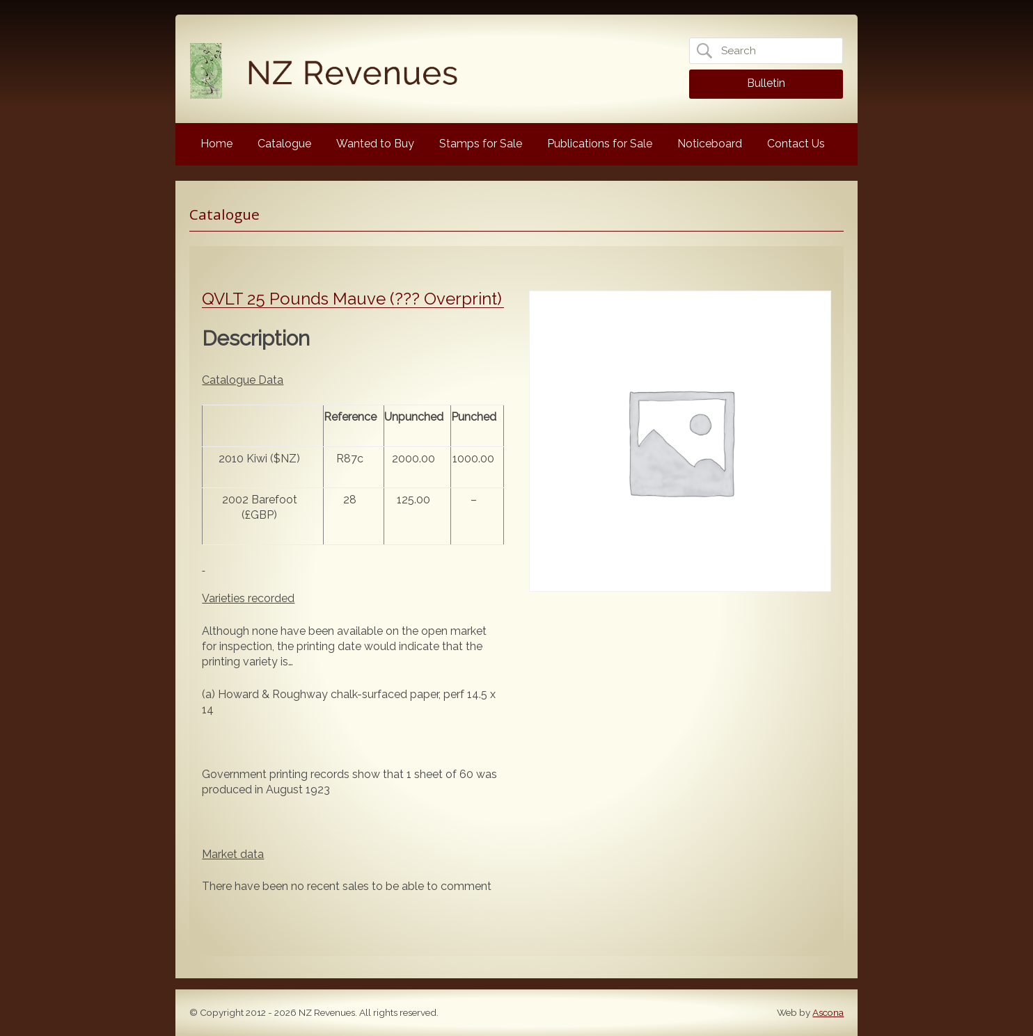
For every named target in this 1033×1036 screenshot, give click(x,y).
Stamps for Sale (480, 143)
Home (216, 143)
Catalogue (284, 143)
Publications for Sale (599, 143)
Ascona (828, 1012)
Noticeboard (709, 143)
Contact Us (796, 143)
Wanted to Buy (375, 143)
